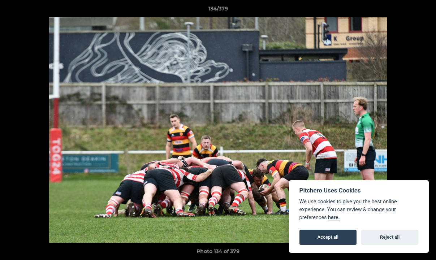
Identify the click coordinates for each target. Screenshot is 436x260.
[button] (423, 10)
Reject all (390, 237)
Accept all (328, 237)
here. (334, 217)
